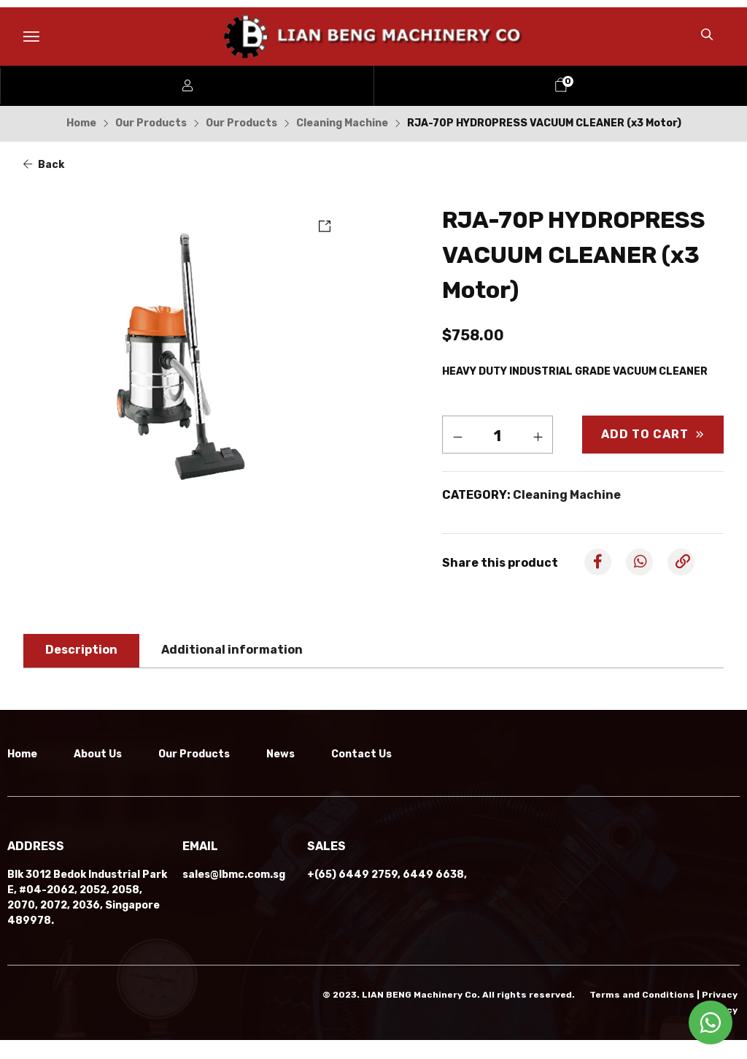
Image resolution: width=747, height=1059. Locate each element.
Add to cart (645, 434)
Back (43, 164)
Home (81, 123)
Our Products (151, 123)
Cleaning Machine (342, 123)
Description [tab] (81, 650)
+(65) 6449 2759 (352, 893)
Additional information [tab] (232, 650)
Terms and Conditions (641, 1014)
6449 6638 (433, 893)
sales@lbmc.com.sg (233, 893)
